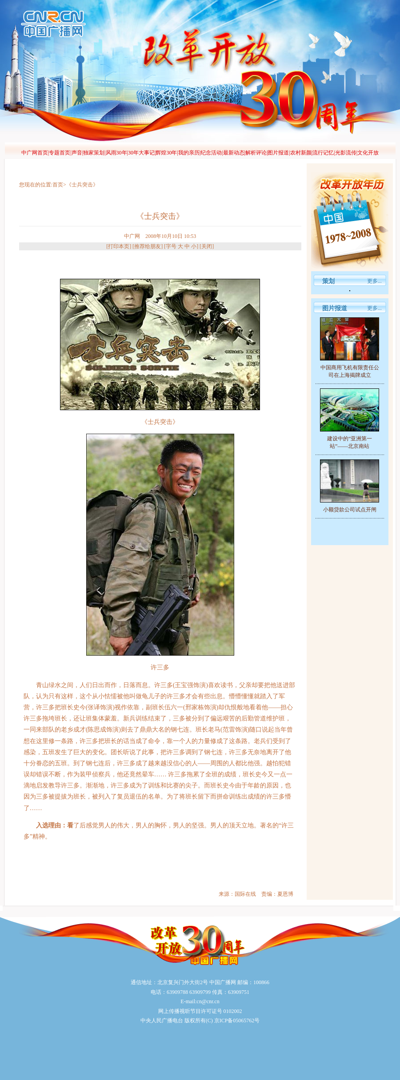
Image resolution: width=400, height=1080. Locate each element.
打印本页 (118, 246)
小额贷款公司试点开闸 (349, 509)
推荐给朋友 (147, 246)
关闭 (206, 246)
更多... (374, 281)
